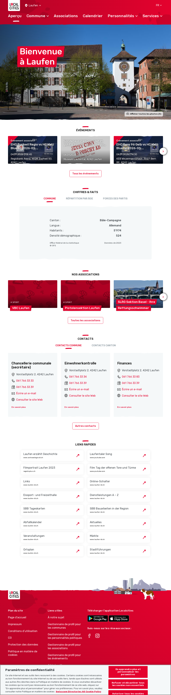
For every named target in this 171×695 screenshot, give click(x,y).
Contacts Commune (68, 345)
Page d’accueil (17, 617)
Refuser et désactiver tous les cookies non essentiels (128, 687)
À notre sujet (56, 617)
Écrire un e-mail (26, 393)
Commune (50, 198)
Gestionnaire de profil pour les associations (64, 646)
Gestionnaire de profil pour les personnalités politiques (65, 636)
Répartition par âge (79, 198)
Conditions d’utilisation (22, 631)
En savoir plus (19, 407)
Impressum (15, 624)
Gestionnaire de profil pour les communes (64, 626)
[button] (33, 5)
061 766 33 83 (130, 376)
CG (10, 637)
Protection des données (23, 644)
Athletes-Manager (59, 665)
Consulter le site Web (29, 399)
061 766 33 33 (25, 380)
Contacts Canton (104, 345)
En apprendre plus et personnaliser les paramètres (128, 675)
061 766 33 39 (25, 387)
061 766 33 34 (78, 376)
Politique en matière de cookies (22, 653)
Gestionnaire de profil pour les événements (64, 656)
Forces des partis (115, 198)
